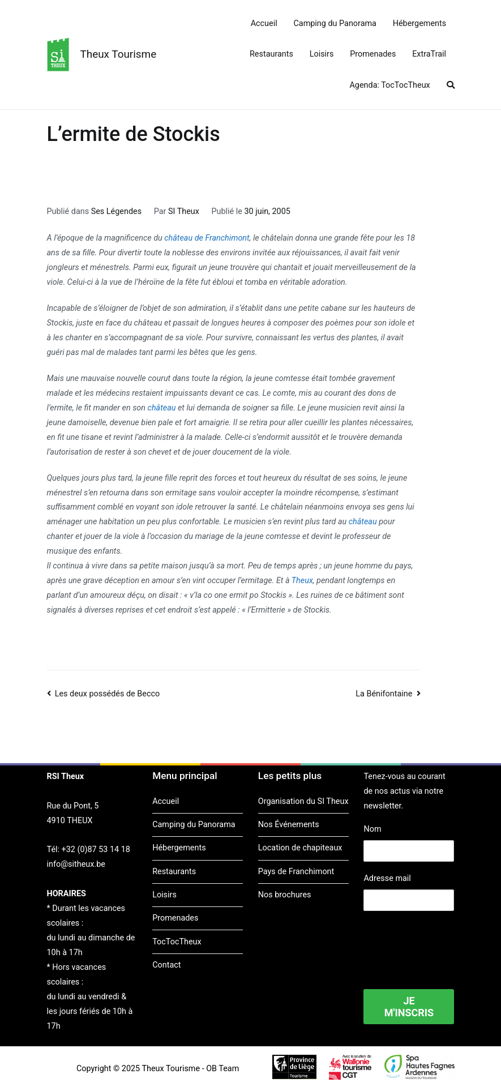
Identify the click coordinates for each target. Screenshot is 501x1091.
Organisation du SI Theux (303, 801)
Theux (302, 580)
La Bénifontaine (384, 694)
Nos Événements (288, 824)
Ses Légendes (116, 211)
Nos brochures (284, 895)
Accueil (264, 23)
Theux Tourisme (118, 54)
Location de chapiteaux (300, 848)
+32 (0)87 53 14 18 (96, 849)
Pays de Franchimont (296, 871)
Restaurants (271, 54)
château (162, 408)
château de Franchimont (206, 238)
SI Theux (183, 211)
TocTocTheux (176, 942)
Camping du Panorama (334, 23)
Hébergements (419, 23)
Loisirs (322, 54)
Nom (372, 829)
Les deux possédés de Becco (107, 694)
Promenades (373, 54)
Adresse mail (386, 878)
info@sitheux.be (76, 864)
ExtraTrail (429, 54)
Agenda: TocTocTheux (389, 85)
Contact (166, 965)
